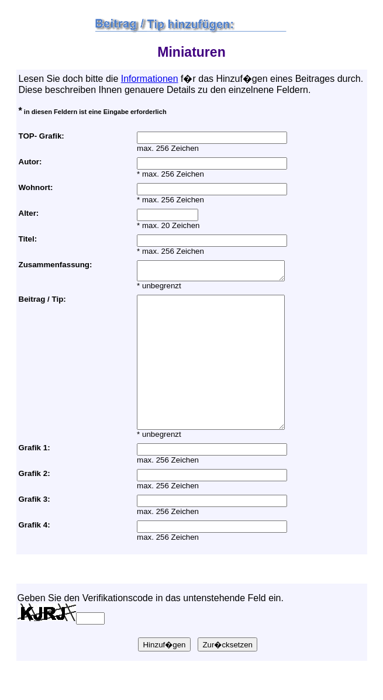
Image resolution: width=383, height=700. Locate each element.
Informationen (149, 79)
